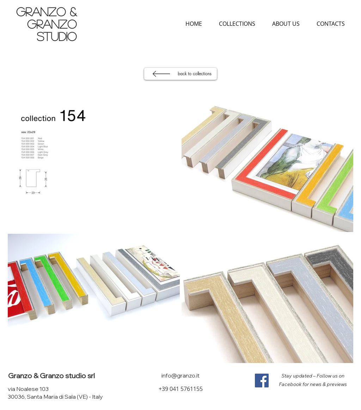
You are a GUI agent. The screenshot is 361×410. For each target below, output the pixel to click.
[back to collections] (180, 74)
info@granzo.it (180, 375)
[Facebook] (262, 380)
